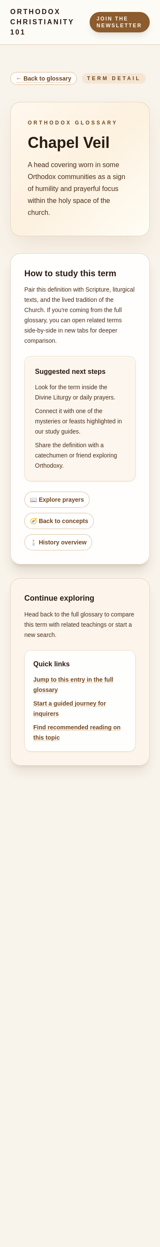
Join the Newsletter (119, 22)
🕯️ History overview (58, 542)
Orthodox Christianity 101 (42, 22)
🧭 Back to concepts (59, 521)
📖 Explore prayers (57, 499)
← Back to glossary (43, 78)
